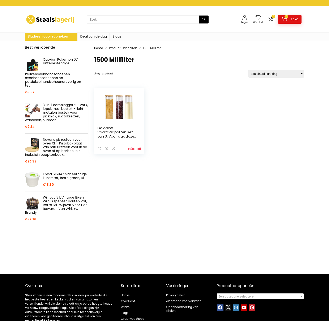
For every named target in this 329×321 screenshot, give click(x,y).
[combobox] (260, 296)
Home (98, 48)
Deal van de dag (93, 36)
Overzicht (128, 301)
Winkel (125, 307)
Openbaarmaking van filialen (182, 309)
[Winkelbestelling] (276, 74)
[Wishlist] (258, 17)
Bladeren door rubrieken (48, 36)
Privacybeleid (175, 295)
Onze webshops (132, 319)
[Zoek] (204, 19)
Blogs (116, 36)
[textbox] (260, 296)
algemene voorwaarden (183, 301)
